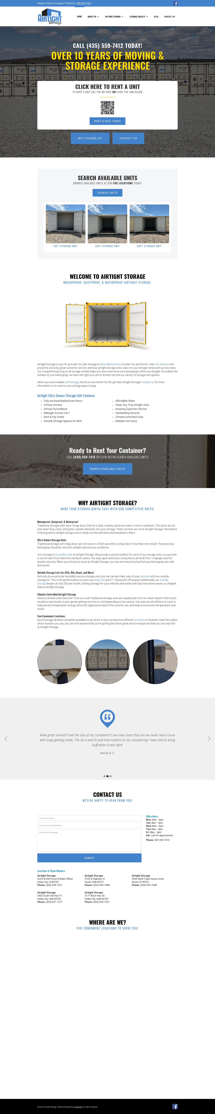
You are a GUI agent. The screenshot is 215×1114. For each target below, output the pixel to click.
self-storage (72, 382)
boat (97, 579)
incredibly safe (63, 554)
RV (102, 579)
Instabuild (78, 1107)
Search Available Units (107, 468)
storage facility (137, 16)
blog (156, 16)
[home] (51, 16)
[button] (93, 17)
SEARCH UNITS (107, 192)
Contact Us (169, 16)
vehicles (145, 576)
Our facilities (162, 364)
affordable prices (110, 364)
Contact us (148, 382)
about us (92, 16)
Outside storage (113, 16)
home (79, 16)
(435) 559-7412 (83, 3)
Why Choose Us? (90, 138)
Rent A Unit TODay (107, 121)
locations (139, 619)
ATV (112, 579)
